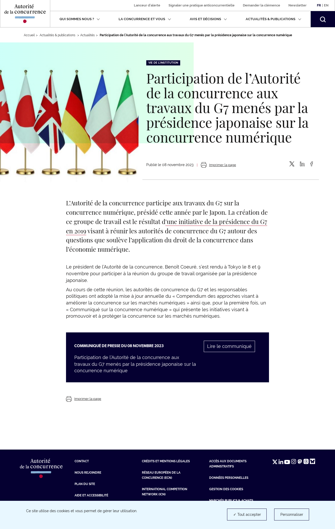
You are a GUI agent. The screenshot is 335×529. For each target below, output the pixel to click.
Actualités (87, 35)
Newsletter (297, 5)
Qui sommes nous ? (80, 19)
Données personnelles (228, 478)
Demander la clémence (261, 5)
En (326, 5)
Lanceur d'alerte (147, 5)
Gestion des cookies (226, 489)
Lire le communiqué (229, 346)
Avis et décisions (208, 19)
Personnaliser (291, 514)
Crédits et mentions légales (166, 461)
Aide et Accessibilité (91, 495)
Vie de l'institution (163, 62)
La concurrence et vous (145, 19)
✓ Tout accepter (247, 514)
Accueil (29, 35)
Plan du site (85, 484)
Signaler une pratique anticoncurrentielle (202, 5)
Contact (82, 461)
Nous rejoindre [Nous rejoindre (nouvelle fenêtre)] (88, 472)
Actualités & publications (273, 19)
